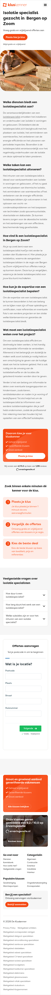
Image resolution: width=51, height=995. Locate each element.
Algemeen (31, 859)
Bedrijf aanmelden (16, 904)
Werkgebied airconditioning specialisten (21, 940)
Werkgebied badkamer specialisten (19, 969)
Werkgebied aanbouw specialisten (18, 944)
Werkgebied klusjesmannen (15, 989)
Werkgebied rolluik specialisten (16, 981)
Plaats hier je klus (15, 37)
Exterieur (31, 865)
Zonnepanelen (33, 886)
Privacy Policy (9, 928)
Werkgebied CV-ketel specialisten (18, 956)
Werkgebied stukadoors (13, 985)
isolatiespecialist (11, 116)
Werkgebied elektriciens (13, 973)
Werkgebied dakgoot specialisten (18, 936)
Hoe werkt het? (10, 865)
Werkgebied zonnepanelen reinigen (19, 932)
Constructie (32, 862)
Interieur (31, 872)
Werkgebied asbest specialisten (17, 952)
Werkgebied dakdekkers (13, 948)
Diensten (7, 859)
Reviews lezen (15, 841)
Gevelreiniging (9, 882)
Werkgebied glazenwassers (15, 977)
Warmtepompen (10, 886)
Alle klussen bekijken (18, 806)
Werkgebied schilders (27, 928)
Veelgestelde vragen (12, 869)
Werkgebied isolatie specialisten (17, 960)
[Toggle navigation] (45, 5)
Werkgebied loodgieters (14, 964)
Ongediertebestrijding (37, 882)
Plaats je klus (25, 456)
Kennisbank (8, 862)
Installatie (31, 869)
